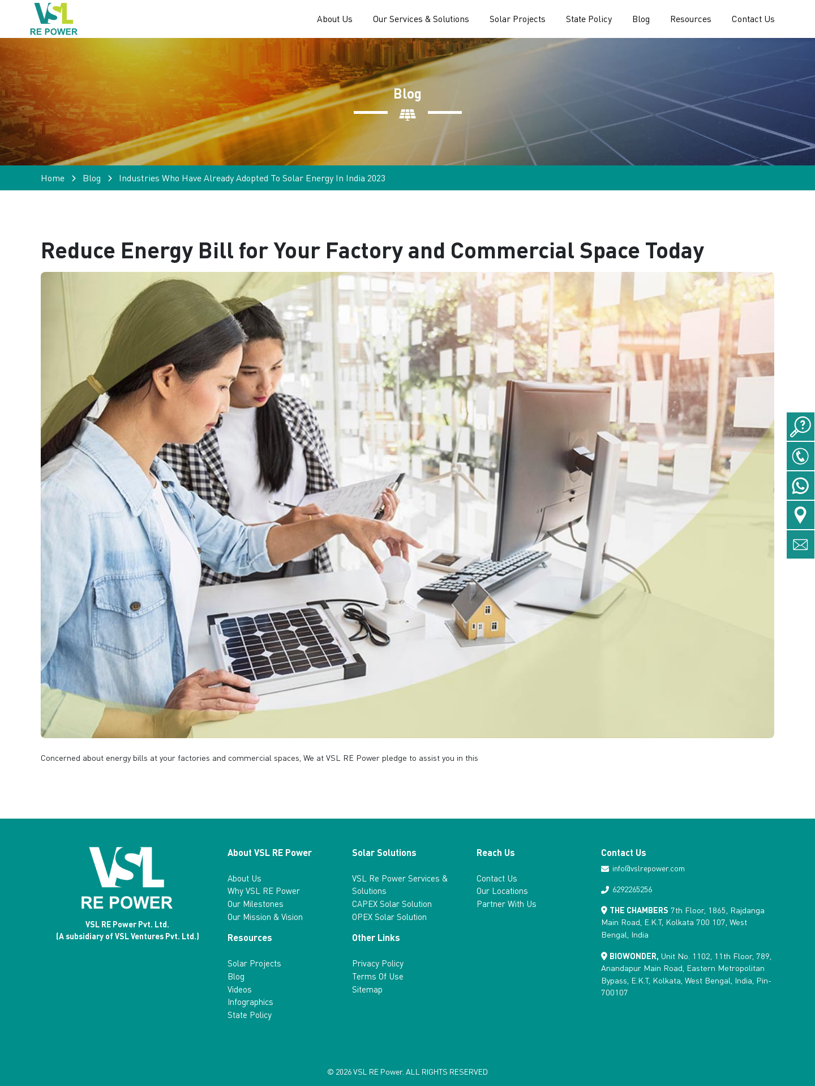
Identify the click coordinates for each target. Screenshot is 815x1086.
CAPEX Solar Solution (392, 903)
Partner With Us (507, 903)
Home (53, 178)
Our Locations (502, 890)
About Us (335, 18)
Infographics (250, 1001)
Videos (240, 989)
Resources (690, 18)
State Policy (589, 18)
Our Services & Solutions (421, 18)
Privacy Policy (378, 963)
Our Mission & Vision (265, 916)
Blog (641, 18)
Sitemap (367, 989)
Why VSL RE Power (264, 890)
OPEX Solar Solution (389, 916)
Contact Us (753, 18)
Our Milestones (256, 903)
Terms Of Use (378, 976)
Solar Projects (518, 18)
